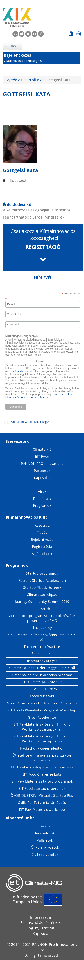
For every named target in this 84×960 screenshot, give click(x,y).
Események (42, 498)
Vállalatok (45, 840)
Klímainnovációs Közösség (30, 422)
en (78, 33)
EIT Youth (42, 608)
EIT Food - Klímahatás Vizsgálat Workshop (42, 710)
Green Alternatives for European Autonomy (42, 703)
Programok (42, 505)
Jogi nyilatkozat (41, 928)
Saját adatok (42, 553)
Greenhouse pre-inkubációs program (42, 675)
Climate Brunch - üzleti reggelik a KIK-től (42, 667)
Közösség (42, 525)
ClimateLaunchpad (42, 594)
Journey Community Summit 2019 (42, 601)
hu (71, 33)
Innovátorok (45, 833)
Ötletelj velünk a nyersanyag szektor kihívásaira (42, 757)
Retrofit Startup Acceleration (42, 580)
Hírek (42, 491)
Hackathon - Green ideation (42, 748)
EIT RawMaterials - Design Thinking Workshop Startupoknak (42, 726)
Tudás (42, 532)
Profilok (34, 79)
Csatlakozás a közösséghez (23, 61)
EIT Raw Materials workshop (42, 809)
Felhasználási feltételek (41, 922)
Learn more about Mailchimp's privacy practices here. (39, 396)
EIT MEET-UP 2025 (42, 689)
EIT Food (42, 456)
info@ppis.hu (16, 371)
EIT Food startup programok (42, 788)
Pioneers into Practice (42, 646)
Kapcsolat (42, 477)
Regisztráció (42, 546)
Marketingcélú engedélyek (21, 336)
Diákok (44, 826)
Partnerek (42, 470)
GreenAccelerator (42, 717)
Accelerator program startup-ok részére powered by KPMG (42, 618)
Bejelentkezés (17, 55)
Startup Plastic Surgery (42, 587)
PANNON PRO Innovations (42, 463)
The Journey (42, 627)
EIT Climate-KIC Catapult (42, 682)
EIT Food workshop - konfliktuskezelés (42, 767)
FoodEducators (42, 696)
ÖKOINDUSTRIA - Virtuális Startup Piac (42, 795)
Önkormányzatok (45, 847)
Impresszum (41, 917)
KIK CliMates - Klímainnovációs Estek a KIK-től (42, 637)
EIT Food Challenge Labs (42, 774)
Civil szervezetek (44, 854)
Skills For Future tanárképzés (42, 802)
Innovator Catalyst (42, 660)
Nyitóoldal (15, 79)
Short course (42, 653)
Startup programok (42, 573)
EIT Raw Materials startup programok (42, 781)
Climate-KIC (42, 449)
